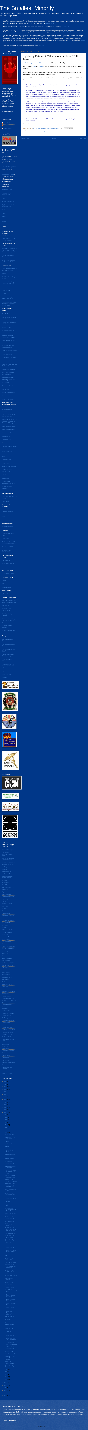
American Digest (6, 871)
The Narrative (5, 538)
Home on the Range (7, 849)
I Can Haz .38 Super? (10, 1262)
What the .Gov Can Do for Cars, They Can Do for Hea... (10, 1229)
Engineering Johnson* (8, 915)
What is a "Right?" (7, 189)
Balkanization (5, 478)
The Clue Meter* (6, 1015)
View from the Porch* (7, 1065)
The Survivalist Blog (7, 1037)
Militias (4, 273)
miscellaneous (30, 131)
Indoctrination (5, 463)
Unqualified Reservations (8, 1062)
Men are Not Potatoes (8, 948)
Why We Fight (5, 389)
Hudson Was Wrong (7, 526)
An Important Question (8, 520)
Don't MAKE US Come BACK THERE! (9, 1330)
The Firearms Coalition (8, 1020)
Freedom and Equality (8, 386)
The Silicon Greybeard (8, 1034)
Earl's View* (5, 911)
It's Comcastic (8, 1144)
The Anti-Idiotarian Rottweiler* (7, 1007)
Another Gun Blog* (7, 874)
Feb (6, 1377)
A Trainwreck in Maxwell (8, 862)
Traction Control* (6, 1055)
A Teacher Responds (7, 474)
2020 (5, 1086)
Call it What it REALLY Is (8, 340)
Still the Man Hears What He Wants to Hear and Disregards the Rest (8, 345)
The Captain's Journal (8, 1013)
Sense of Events (6, 989)
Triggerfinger (5, 1057)
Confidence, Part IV (7, 439)
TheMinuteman (8, 128)
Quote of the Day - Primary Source (10, 1304)
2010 (5, 1112)
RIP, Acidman (8, 1161)
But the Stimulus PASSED (9, 1325)
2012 (5, 1107)
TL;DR (3, 671)
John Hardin (7, 123)
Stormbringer (5, 993)
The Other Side (6, 290)
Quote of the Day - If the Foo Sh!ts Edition (10, 1200)
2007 (5, 1385)
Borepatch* (5, 889)
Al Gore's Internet (6, 459)
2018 (5, 1091)
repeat (41, 66)
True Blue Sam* (6, 1060)
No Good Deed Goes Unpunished (10, 1236)
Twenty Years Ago (9, 1342)
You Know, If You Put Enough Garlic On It (10, 1251)
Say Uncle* (5, 986)
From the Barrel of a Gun (8, 918)
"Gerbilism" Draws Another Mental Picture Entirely (10, 1185)
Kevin (5, 125)
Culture (4, 580)
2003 (5, 1395)
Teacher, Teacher (6, 996)
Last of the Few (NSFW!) (8, 946)
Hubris (3, 583)
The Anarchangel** (7, 1004)
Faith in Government (7, 354)
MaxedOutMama (49, 23)
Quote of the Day (6, 327)
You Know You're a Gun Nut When (10, 1334)
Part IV (4, 216)
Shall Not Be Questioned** (9, 991)
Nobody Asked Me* (7, 958)
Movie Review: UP (10, 1354)
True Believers (6, 560)
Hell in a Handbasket (7, 930)
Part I (3, 235)
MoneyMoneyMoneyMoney (9, 466)
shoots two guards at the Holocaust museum (37, 63)
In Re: (5, 594)
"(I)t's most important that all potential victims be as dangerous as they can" (9, 250)
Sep (6, 1125)
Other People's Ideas (10, 110)
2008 (5, 1382)
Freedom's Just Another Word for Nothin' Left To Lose (8, 666)
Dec (6, 1117)
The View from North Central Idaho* (7, 1047)
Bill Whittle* (5, 880)
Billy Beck (41, 45)
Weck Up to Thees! (7, 1071)
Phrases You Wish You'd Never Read (10, 1338)
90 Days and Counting (11, 1275)
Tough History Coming (8, 573)
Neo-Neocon (5, 956)
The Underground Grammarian (6, 1043)
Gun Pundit (5, 925)
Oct (6, 1122)
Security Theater (9, 1158)
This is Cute (8, 1242)
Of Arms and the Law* (8, 965)
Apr (6, 1371)
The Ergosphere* (6, 1018)
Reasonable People (7, 567)
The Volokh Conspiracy (8, 1050)
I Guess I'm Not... (9, 357)
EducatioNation (6, 913)
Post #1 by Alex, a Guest (8, 166)
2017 (5, 1094)
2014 (5, 1102)
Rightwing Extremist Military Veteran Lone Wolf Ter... (10, 1295)
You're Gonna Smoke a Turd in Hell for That (10, 1172)
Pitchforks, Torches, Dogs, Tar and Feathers (10, 1150)
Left (26, 66)
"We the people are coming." (10, 1224)
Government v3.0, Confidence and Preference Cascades (9, 676)
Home (53, 139)
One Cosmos (5, 970)
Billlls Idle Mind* (6, 882)
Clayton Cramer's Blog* (8, 896)
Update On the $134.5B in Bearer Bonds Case (10, 1209)
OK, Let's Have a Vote (8, 399)
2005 (5, 1390)
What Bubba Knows (7, 1073)
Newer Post (25, 139)
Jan (6, 1379)
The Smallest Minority (27, 8)
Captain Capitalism (7, 892)
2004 (5, 1393)
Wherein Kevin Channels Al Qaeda (11, 1180)
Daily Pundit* (5, 906)
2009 (5, 1115)
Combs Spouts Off (7, 903)
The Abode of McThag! (8, 998)
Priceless (7, 1141)
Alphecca (4, 869)
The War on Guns (6, 1053)
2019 (5, 1089)
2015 (5, 1099)
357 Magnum (5, 852)
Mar (6, 1374)
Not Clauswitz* (6, 960)
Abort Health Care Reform (9, 426)
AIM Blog (4, 866)
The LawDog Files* (7, 1027)
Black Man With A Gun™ (8, 887)
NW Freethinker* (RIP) (8, 963)
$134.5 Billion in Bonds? (9, 1278)
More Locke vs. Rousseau (9, 433)
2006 (5, 1388)
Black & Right (5, 885)
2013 (5, 1104)
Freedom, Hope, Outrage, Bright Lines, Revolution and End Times (9, 303)
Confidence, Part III (7, 436)
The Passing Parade (7, 1032)
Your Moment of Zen (10, 1233)
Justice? (7, 1245)
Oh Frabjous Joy (9, 1221)
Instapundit (5, 934)
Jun (6, 1132)
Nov (6, 1119)
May (6, 1369)
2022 (5, 1081)
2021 (5, 1084)
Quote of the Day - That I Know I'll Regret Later (10, 1271)
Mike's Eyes (5, 951)
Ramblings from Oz (7, 977)
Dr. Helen (4, 908)
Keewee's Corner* (7, 944)
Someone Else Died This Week (10, 1166)
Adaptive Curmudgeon (8, 864)
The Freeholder (6, 1022)
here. (6, 163)
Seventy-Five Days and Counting (10, 1155)
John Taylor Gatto (6, 941)
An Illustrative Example (8, 201)
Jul (6, 1130)
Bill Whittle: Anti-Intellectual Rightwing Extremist (9, 1312)
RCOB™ (4, 456)
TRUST (4, 293)
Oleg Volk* (4, 967)
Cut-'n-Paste (5, 287)
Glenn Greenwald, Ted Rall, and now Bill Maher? (10, 1266)
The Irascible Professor (8, 1025)
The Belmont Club (7, 1010)
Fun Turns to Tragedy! (8, 920)
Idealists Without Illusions (8, 392)
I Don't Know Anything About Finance (11, 1345)
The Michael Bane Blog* (8, 1029)
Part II (3, 198)
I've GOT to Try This (10, 1213)
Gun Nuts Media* (6, 922)
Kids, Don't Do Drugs (10, 1317)
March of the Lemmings (8, 563)
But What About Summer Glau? (9, 1362)
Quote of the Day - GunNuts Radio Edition (10, 1194)
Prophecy (7, 1319)
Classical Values (6, 894)
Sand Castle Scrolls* (7, 984)
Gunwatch (4, 927)
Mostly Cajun (5, 953)
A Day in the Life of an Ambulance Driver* (8, 859)
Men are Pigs (8, 1284)
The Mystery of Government (9, 350)
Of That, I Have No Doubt (8, 630)
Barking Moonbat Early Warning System (8, 877)
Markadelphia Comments (8, 369)
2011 (5, 1109)
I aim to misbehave (7, 932)
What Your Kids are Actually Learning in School (11, 1358)
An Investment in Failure (8, 360)
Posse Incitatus (6, 972)
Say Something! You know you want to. (48, 128)
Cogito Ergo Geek (6, 899)
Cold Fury (4, 901)
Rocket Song (5, 979)
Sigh (6, 1255)
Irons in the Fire (6, 937)
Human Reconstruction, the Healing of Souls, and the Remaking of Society (9, 421)
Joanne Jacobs (6, 939)
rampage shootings (40, 131)
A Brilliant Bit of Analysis (8, 429)
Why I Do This (5, 314)
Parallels (7, 1146)
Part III (3, 213)
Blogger (47, 1426)
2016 (5, 1097)
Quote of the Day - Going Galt (10, 1258)
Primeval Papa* (6, 974)
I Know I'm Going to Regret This (10, 1300)
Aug (6, 1127)
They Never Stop (8, 547)
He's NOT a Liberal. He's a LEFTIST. (10, 1176)
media (34, 66)
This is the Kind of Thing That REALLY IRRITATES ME (9, 620)
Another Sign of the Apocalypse (10, 1138)
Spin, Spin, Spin (6, 605)
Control (5, 396)
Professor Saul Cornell (8, 174)
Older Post (82, 139)
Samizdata (5, 982)
